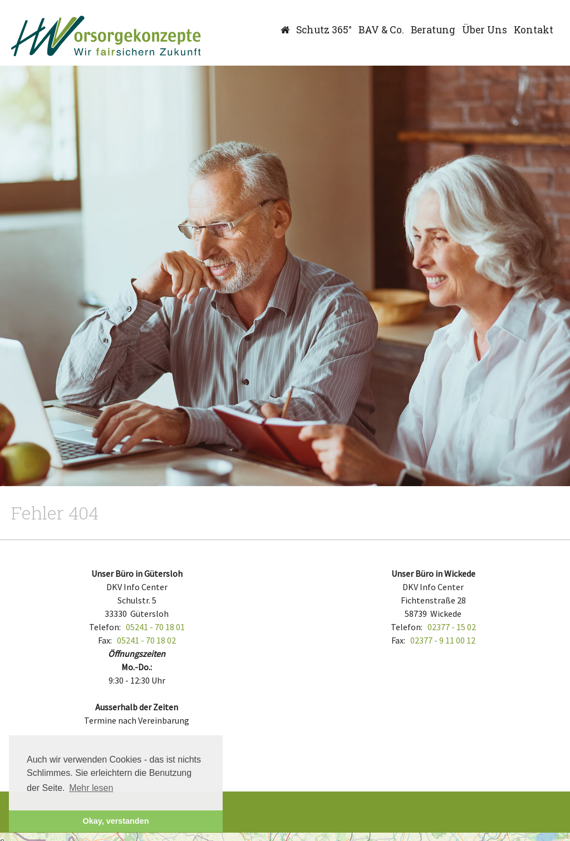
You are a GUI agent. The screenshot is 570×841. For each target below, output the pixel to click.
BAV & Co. (381, 29)
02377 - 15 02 (452, 626)
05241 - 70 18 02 (146, 640)
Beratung (433, 29)
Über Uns (484, 29)
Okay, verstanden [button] (116, 821)
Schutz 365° (324, 29)
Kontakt (533, 29)
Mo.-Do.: (136, 666)
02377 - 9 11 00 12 (442, 640)
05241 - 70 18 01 (155, 626)
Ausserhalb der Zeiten (136, 707)
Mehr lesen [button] (91, 788)
